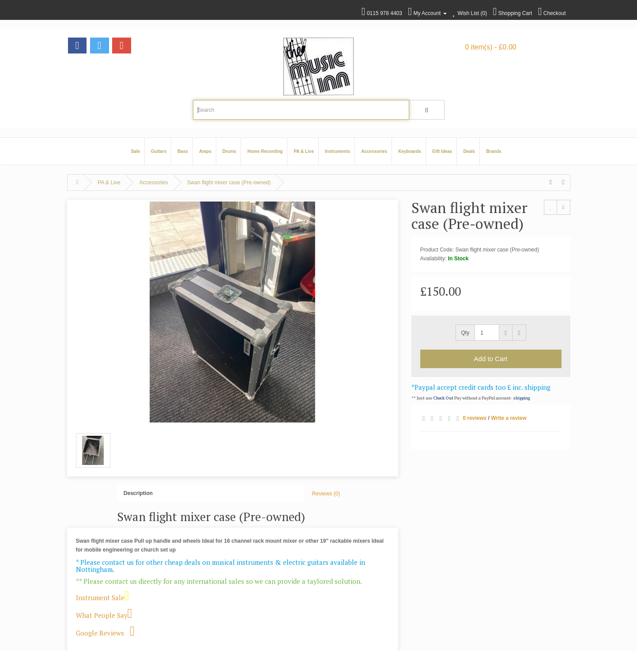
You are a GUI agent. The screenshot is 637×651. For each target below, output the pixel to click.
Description (138, 493)
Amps (205, 151)
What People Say (104, 615)
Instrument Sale (102, 597)
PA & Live (304, 151)
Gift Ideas (442, 151)
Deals (469, 151)
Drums (229, 151)
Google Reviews (108, 632)
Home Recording (265, 151)
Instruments (337, 151)
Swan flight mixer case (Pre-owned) (229, 182)
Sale (135, 151)
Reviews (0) (326, 494)
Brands (493, 151)
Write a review (508, 418)
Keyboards (409, 151)
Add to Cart (491, 358)
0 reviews (474, 418)
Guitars (158, 151)
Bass (182, 151)
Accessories (374, 151)
